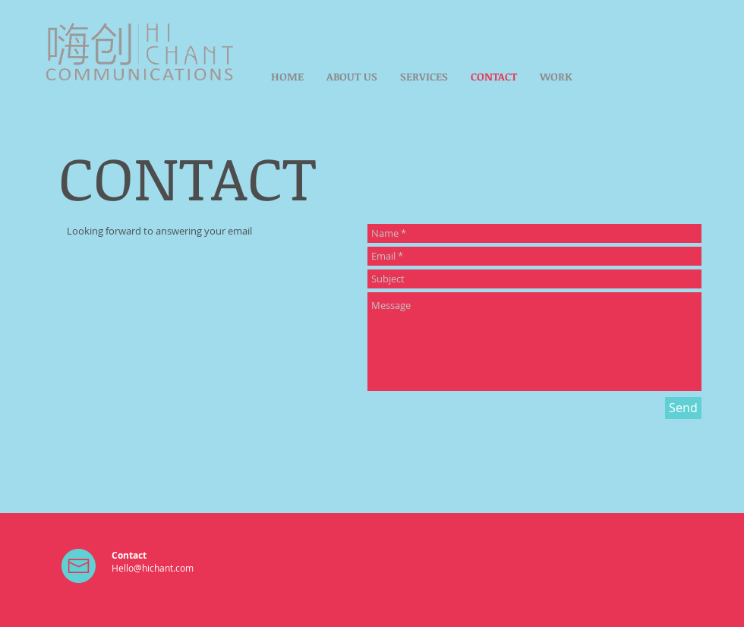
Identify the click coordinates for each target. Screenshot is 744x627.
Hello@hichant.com (153, 568)
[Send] (683, 408)
